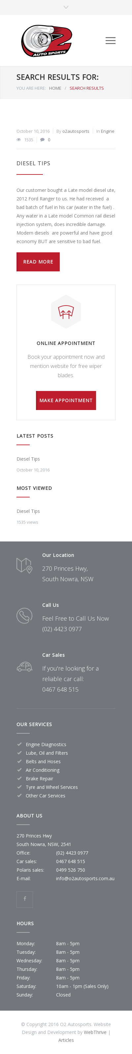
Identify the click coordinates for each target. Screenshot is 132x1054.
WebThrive (95, 1032)
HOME (55, 88)
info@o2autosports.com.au (85, 878)
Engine (108, 131)
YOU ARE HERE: (31, 88)
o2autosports (75, 131)
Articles (66, 1040)
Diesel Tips (33, 163)
